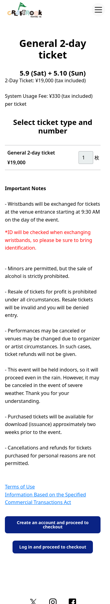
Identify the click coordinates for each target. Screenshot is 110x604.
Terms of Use (20, 486)
